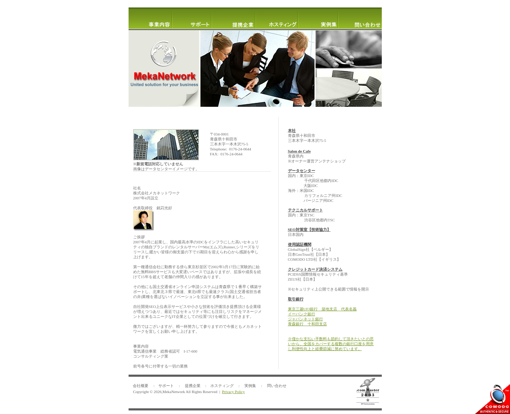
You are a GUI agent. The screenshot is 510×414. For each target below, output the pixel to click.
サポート (166, 385)
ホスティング (222, 385)
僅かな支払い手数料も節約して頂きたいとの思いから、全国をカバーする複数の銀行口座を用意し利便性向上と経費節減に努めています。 (331, 344)
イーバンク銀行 (301, 314)
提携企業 (192, 385)
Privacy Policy (233, 392)
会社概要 (140, 385)
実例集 (250, 385)
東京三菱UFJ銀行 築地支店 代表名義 (322, 309)
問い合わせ (277, 385)
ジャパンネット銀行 (305, 319)
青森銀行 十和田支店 (307, 324)
